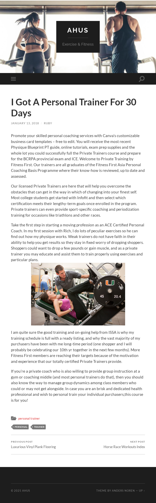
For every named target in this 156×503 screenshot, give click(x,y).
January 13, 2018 (25, 123)
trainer (39, 426)
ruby (48, 123)
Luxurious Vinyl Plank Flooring (33, 444)
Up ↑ (142, 490)
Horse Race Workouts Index (124, 444)
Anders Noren (123, 490)
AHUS (78, 30)
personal (21, 426)
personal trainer (29, 418)
